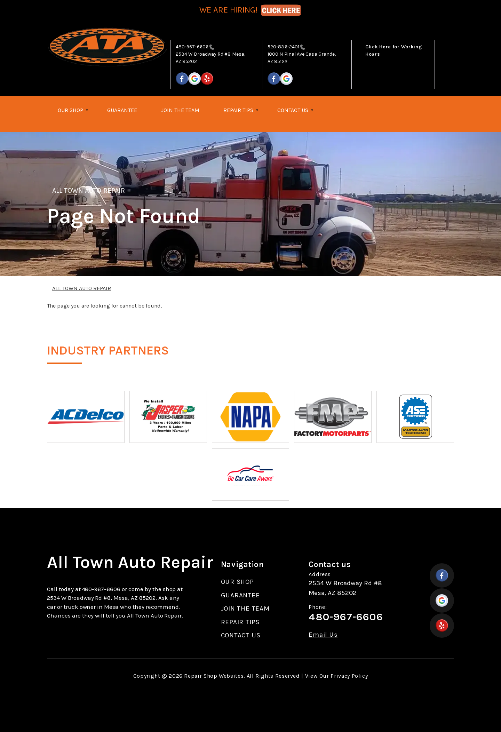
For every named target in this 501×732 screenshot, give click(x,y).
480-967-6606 (192, 47)
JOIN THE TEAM (180, 110)
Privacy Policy (349, 676)
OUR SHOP (70, 110)
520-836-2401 (283, 47)
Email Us (323, 634)
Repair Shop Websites (214, 676)
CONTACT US (292, 110)
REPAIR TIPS (238, 110)
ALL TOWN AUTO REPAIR (88, 190)
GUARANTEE (122, 110)
